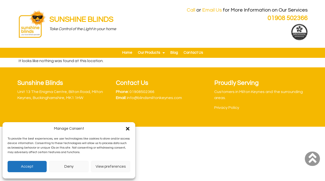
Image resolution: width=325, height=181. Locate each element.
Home (127, 53)
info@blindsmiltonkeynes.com (154, 98)
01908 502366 (287, 18)
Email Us (212, 10)
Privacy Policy (226, 108)
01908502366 (141, 92)
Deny (68, 166)
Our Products (151, 53)
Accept (27, 166)
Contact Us (193, 53)
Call (191, 10)
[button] (127, 128)
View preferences (111, 166)
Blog (174, 53)
